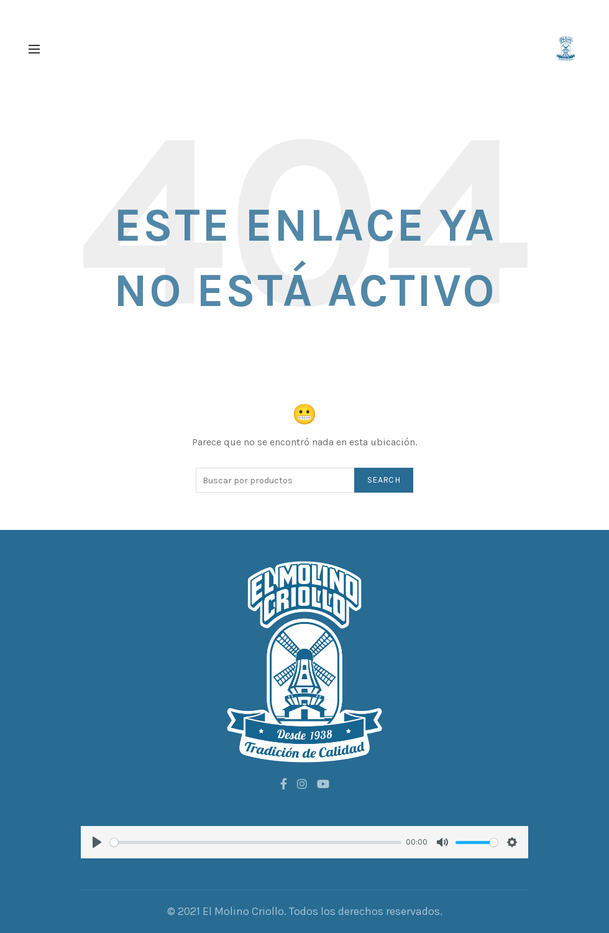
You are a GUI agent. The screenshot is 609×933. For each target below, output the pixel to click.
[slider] (255, 842)
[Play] (97, 842)
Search (383, 480)
